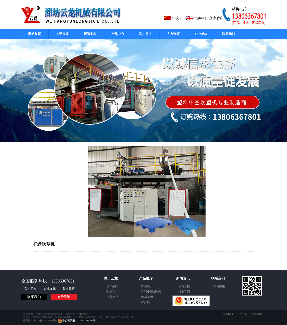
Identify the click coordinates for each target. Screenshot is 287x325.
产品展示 (257, 313)
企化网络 (82, 313)
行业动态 (184, 291)
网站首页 (34, 34)
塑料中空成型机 (151, 291)
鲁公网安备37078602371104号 (77, 320)
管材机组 (147, 297)
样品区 (145, 302)
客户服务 (145, 34)
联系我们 (228, 34)
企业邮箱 (216, 18)
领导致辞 (69, 288)
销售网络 (219, 286)
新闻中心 (90, 34)
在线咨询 (64, 297)
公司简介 (31, 288)
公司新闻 (184, 286)
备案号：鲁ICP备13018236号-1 (40, 320)
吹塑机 (145, 286)
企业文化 (50, 288)
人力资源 (173, 34)
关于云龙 (62, 34)
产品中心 (117, 34)
